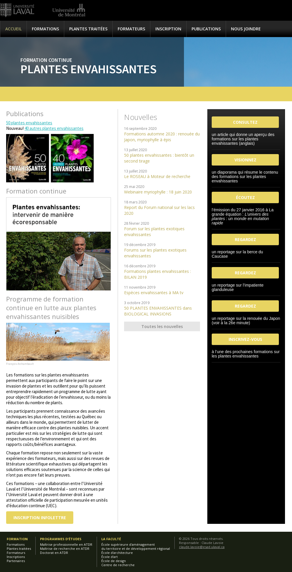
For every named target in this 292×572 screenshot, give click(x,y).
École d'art (109, 556)
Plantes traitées (88, 29)
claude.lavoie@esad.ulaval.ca (202, 547)
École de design (113, 561)
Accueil (13, 29)
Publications (206, 29)
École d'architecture (117, 552)
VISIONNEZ (245, 160)
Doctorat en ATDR (54, 552)
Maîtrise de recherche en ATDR (64, 548)
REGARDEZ (245, 239)
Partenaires (16, 561)
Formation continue (46, 60)
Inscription (168, 29)
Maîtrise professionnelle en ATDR (66, 544)
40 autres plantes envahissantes (54, 128)
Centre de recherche (118, 565)
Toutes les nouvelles (162, 326)
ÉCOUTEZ (245, 197)
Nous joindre (246, 29)
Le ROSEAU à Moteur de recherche (157, 176)
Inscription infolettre (39, 517)
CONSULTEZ (245, 122)
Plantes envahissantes (88, 68)
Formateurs (131, 29)
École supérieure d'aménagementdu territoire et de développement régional (135, 546)
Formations (45, 29)
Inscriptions (16, 556)
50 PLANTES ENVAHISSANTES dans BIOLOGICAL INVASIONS (158, 311)
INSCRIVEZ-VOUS (245, 339)
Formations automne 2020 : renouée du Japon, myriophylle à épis (162, 136)
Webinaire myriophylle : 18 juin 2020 (158, 192)
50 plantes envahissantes (29, 122)
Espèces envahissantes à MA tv (153, 292)
